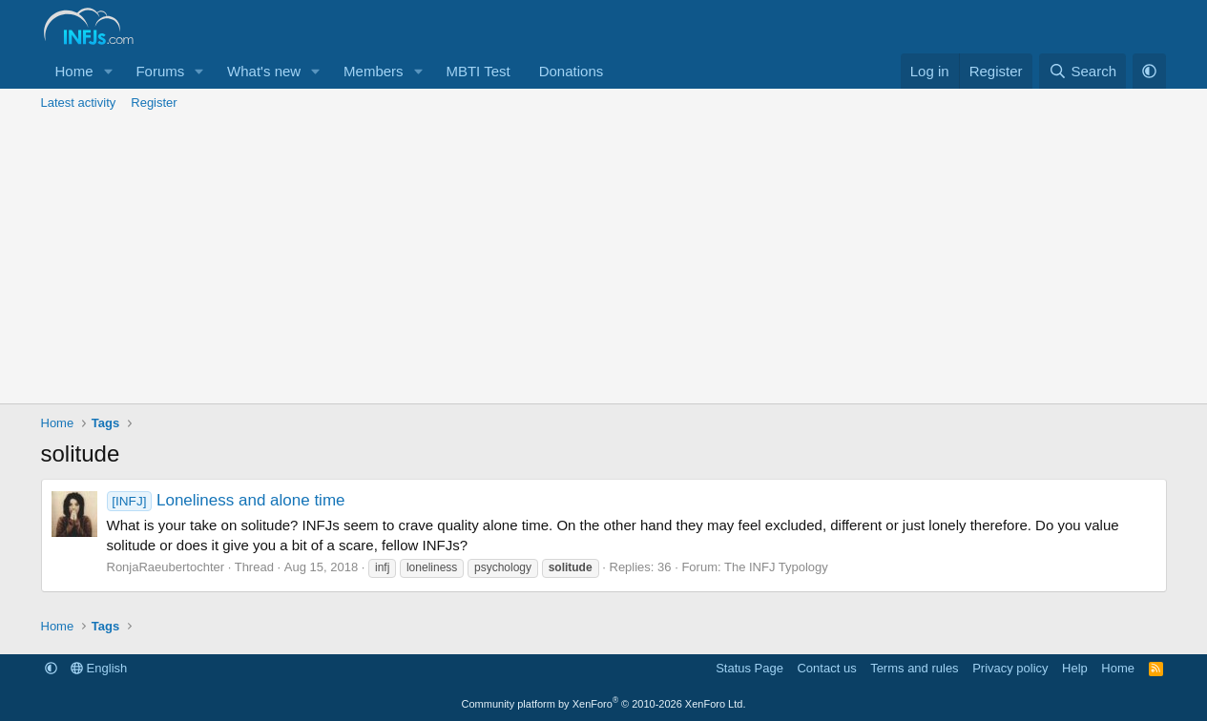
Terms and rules (914, 668)
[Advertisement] (603, 260)
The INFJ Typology (776, 567)
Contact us (826, 668)
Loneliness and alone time (226, 500)
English (99, 668)
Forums (159, 71)
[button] (107, 71)
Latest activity (78, 102)
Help (1075, 668)
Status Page (749, 668)
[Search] (1082, 71)
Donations (571, 71)
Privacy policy (1010, 668)
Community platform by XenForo (604, 704)
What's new (264, 71)
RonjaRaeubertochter (166, 567)
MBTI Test (478, 71)
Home (74, 71)
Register (154, 102)
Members (373, 71)
